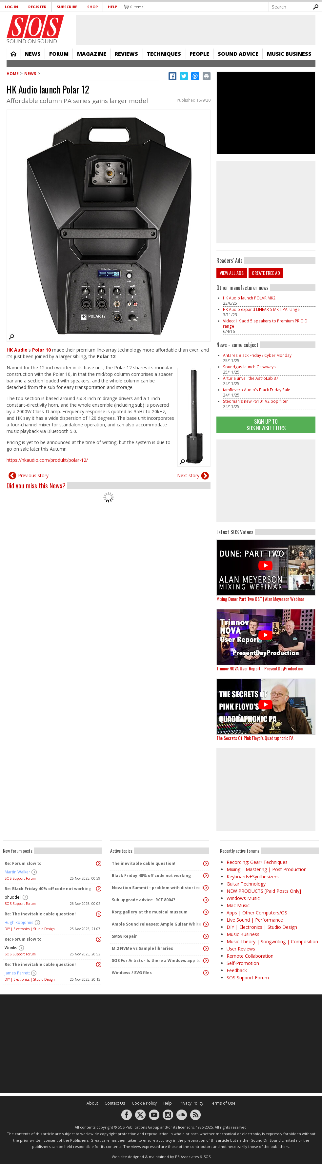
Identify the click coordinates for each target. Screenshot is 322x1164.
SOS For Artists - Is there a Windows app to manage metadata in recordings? (158, 960)
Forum (59, 53)
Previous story (33, 475)
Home (13, 54)
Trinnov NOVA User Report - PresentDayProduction (259, 668)
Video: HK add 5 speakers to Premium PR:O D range (265, 323)
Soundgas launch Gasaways (249, 367)
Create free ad (266, 272)
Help (112, 6)
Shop (92, 6)
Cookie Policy (144, 1103)
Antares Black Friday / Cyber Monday (257, 355)
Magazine (91, 53)
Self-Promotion (243, 963)
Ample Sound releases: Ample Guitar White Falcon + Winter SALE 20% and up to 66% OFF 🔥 (158, 924)
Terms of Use (222, 1103)
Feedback (237, 970)
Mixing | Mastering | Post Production (267, 869)
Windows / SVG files (132, 972)
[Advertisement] (161, 1044)
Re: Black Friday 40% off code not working (48, 888)
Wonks (11, 947)
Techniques (164, 53)
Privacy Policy (190, 1103)
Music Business (289, 53)
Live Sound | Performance (255, 920)
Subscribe (67, 6)
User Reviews (241, 949)
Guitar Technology (246, 884)
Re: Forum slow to (23, 863)
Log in (11, 6)
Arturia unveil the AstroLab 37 (250, 378)
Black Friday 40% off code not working (151, 875)
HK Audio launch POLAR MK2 (249, 298)
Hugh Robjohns (19, 922)
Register (37, 6)
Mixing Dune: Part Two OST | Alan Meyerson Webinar (260, 598)
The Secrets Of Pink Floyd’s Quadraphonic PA (254, 737)
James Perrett (17, 973)
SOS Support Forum (20, 878)
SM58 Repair (124, 936)
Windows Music (243, 898)
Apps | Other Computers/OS (257, 912)
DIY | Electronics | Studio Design (30, 929)
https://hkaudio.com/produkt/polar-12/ (47, 460)
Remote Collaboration (250, 956)
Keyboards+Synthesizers (253, 876)
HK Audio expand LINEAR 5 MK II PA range (261, 309)
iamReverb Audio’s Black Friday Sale (256, 390)
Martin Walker (17, 872)
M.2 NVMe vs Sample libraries (142, 948)
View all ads (232, 272)
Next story (188, 475)
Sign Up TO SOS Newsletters (266, 424)
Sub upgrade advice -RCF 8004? (143, 900)
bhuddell (13, 897)
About (92, 1103)
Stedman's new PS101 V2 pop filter (255, 401)
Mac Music (238, 905)
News (33, 53)
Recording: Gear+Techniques (257, 862)
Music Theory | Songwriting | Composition (272, 941)
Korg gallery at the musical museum (150, 912)
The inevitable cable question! (143, 863)
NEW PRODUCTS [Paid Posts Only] (264, 891)
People (199, 53)
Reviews (126, 53)
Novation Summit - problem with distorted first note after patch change (158, 887)
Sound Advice (238, 53)
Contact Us (115, 1103)
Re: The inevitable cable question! (40, 914)
